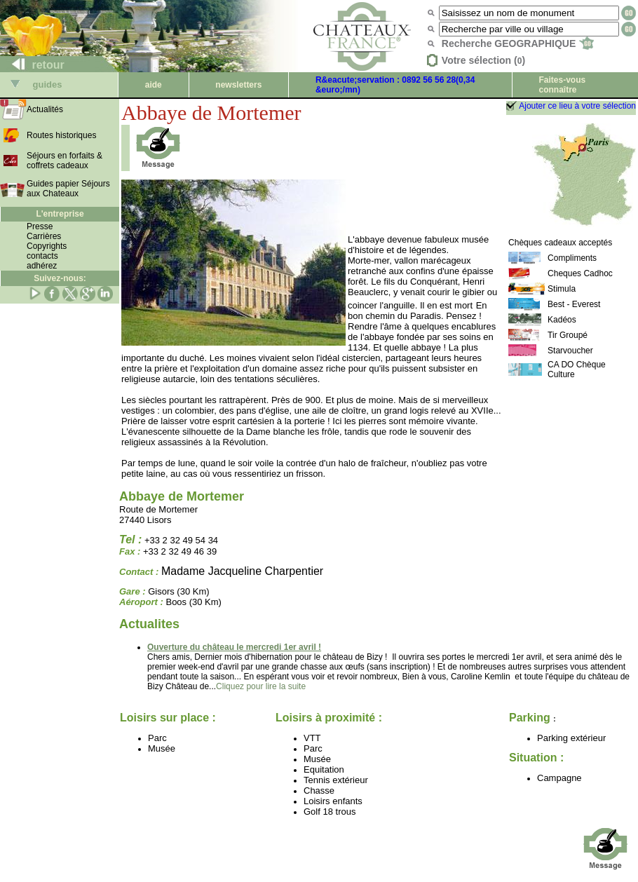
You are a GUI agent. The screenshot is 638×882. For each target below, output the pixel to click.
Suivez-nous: (60, 278)
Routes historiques (61, 135)
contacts (42, 256)
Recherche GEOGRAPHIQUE (518, 43)
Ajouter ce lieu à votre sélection (577, 106)
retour (33, 65)
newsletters (238, 85)
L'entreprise (59, 214)
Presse (40, 226)
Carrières (44, 236)
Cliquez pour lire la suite (261, 686)
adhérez (42, 266)
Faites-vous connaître (561, 85)
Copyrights (47, 246)
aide (153, 85)
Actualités (45, 109)
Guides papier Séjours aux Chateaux (68, 188)
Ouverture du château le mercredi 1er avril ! (234, 647)
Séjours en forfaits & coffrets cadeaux (64, 160)
